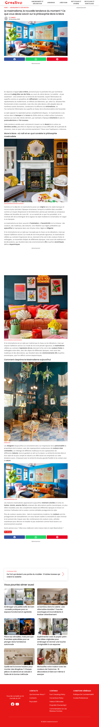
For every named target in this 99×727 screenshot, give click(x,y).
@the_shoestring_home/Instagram (13, 340)
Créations (63, 3)
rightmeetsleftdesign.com (10, 499)
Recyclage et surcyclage (89, 3)
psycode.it (33, 701)
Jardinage (51, 3)
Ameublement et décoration (37, 3)
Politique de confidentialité (83, 694)
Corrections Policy (56, 698)
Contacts (33, 698)
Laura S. (13, 17)
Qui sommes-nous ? (37, 694)
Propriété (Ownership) (58, 705)
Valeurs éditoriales (56, 701)
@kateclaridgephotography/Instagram (14, 203)
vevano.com (7, 442)
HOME (6, 7)
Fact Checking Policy (57, 694)
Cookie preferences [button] (80, 698)
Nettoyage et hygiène (76, 3)
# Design (8, 532)
